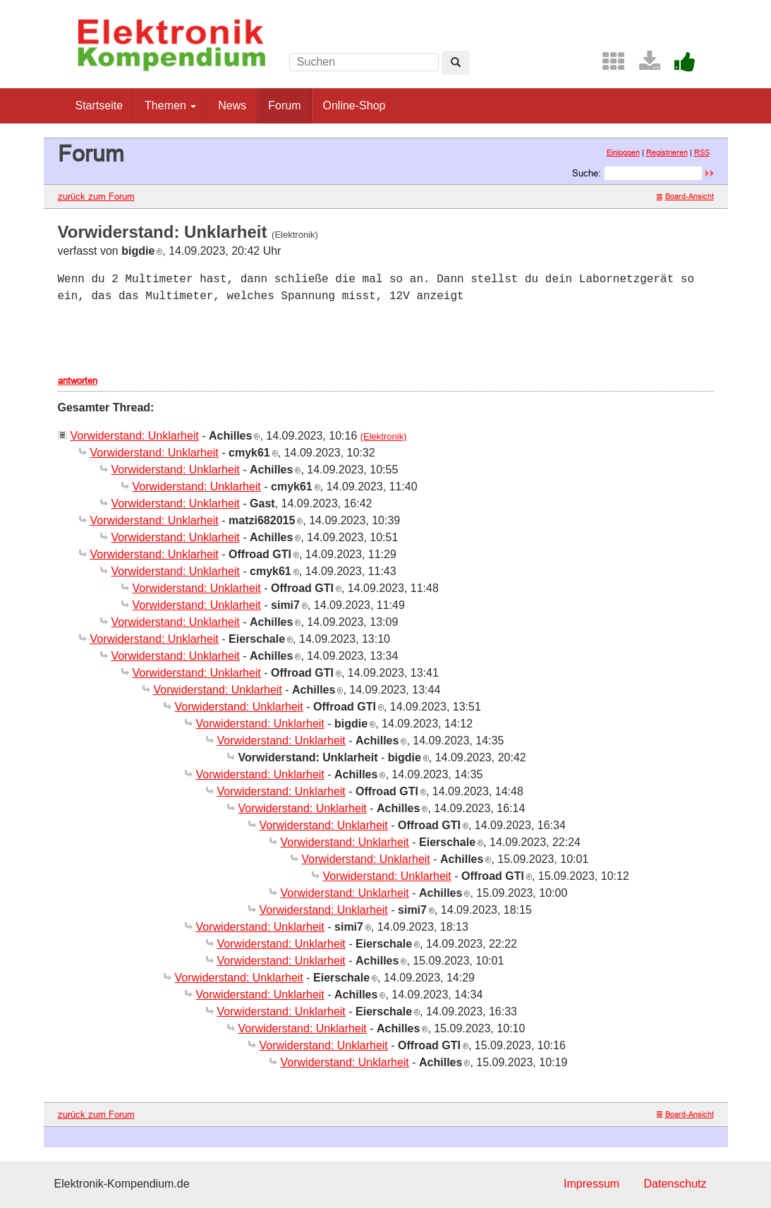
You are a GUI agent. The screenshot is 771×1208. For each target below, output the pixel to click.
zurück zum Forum (96, 196)
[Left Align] (456, 63)
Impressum (591, 1184)
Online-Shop (353, 105)
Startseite (99, 105)
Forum (284, 105)
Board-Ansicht (685, 196)
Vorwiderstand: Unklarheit (135, 436)
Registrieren (667, 152)
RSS (702, 152)
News (232, 105)
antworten (77, 380)
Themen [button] (170, 105)
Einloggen (623, 152)
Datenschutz (675, 1184)
